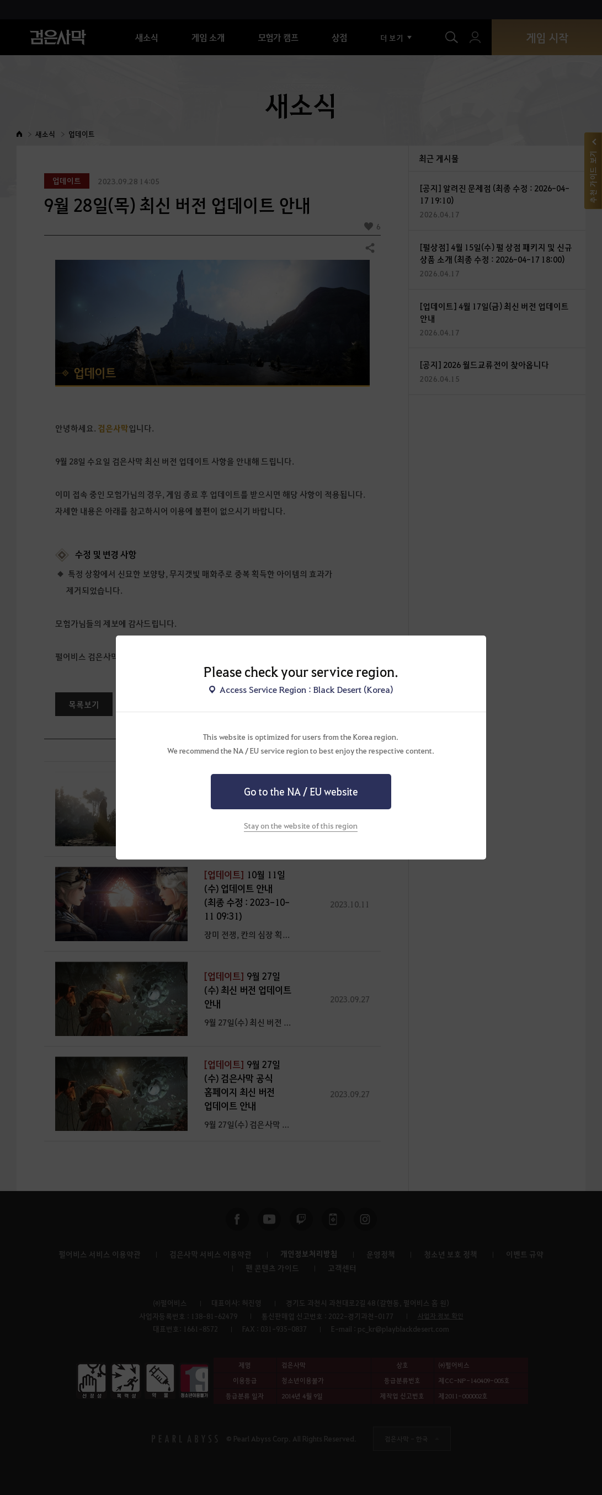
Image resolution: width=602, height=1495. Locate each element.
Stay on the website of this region (301, 825)
